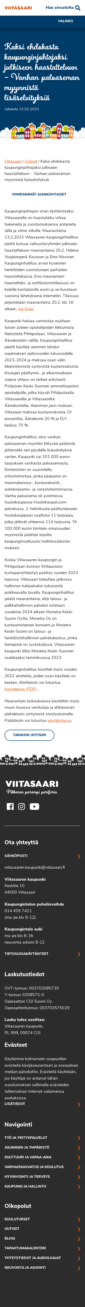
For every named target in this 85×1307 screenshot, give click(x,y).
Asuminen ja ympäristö (27, 1148)
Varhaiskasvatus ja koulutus (34, 1167)
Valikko (69, 21)
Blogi (10, 1238)
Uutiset (30, 162)
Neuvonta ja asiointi (25, 1268)
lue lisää (25, 309)
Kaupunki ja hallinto (25, 1186)
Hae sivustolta (60, 8)
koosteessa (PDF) (21, 689)
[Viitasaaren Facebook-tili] (10, 806)
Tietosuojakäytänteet (27, 954)
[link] (35, 195)
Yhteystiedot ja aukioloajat (33, 1258)
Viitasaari (13, 162)
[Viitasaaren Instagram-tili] (21, 806)
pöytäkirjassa (59, 721)
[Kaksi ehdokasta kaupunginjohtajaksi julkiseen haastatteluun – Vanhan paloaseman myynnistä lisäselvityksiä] (18, 8)
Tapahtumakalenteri (25, 1248)
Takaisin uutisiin (29, 735)
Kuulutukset (17, 1219)
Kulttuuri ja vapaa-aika (28, 1157)
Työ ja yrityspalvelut (26, 1138)
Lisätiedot (15, 1104)
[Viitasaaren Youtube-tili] (34, 806)
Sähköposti (16, 856)
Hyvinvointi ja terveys (27, 1177)
